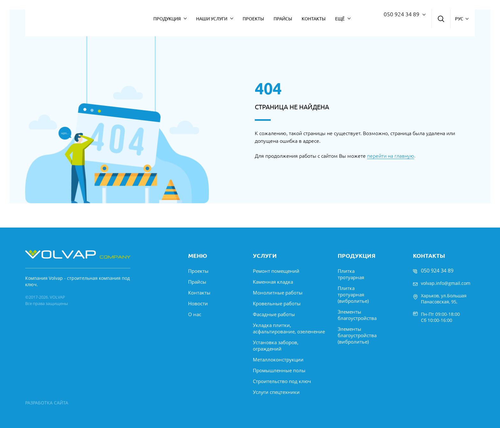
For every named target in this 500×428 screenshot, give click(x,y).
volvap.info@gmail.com (445, 283)
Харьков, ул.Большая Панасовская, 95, (444, 299)
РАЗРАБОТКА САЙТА (46, 403)
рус (459, 18)
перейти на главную (390, 156)
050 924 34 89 (401, 14)
